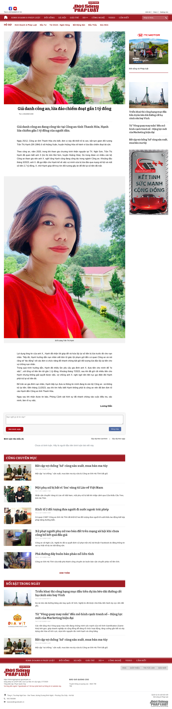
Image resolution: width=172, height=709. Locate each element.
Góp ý (155, 12)
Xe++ (85, 17)
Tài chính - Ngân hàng (60, 25)
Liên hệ (148, 12)
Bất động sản (79, 25)
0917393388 (11, 699)
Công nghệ (98, 17)
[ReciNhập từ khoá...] (155, 18)
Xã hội (62, 17)
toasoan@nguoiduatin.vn (15, 702)
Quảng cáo (164, 12)
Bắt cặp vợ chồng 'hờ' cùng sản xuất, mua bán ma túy (71, 466)
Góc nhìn (104, 25)
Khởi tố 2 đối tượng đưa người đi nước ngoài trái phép (72, 509)
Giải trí (74, 17)
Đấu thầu (92, 25)
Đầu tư (43, 25)
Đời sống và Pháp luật (138, 68)
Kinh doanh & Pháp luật (25, 17)
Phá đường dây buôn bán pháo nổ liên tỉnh (64, 554)
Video (111, 17)
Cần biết (124, 17)
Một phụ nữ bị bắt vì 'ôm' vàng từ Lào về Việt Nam (69, 487)
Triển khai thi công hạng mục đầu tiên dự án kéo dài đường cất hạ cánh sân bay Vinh (148, 115)
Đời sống (49, 17)
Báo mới (162, 668)
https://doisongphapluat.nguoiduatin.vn (17, 679)
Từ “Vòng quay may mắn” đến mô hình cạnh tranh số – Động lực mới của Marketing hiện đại (148, 129)
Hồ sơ (8, 25)
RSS (124, 668)
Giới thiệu (135, 668)
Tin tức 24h (149, 668)
